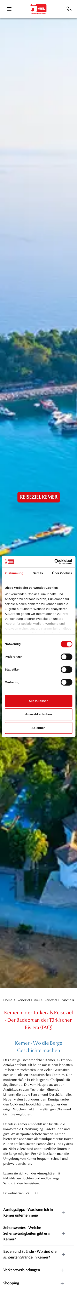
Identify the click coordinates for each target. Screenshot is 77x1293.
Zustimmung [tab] (14, 573)
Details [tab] (38, 573)
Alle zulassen (38, 701)
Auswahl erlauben (38, 714)
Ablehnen (38, 727)
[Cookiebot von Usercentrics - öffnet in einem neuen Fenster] (54, 561)
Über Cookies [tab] (62, 573)
